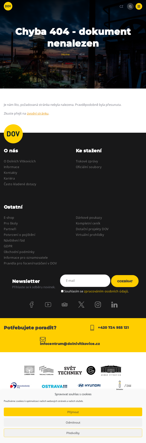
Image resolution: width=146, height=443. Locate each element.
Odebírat (125, 281)
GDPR (8, 246)
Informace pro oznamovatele (26, 257)
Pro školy (11, 223)
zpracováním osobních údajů (106, 291)
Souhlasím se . (96, 291)
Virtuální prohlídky (90, 235)
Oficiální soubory (89, 167)
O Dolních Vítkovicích (20, 161)
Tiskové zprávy (87, 161)
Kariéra (9, 178)
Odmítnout (73, 422)
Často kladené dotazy (20, 184)
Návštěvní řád (14, 240)
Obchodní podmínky (19, 252)
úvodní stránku (37, 113)
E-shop (9, 218)
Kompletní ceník (88, 223)
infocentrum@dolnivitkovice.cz (70, 341)
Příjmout (73, 412)
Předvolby (73, 433)
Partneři (10, 229)
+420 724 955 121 (109, 328)
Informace (11, 167)
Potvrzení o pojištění (19, 235)
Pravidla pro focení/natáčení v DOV (30, 263)
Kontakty (10, 173)
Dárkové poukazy (89, 218)
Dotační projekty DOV (92, 229)
